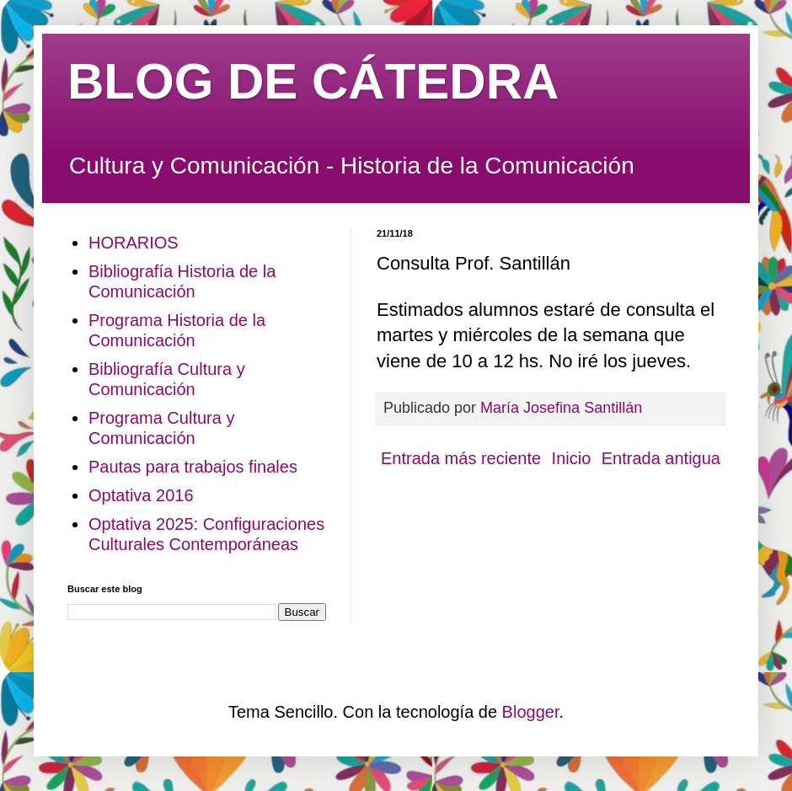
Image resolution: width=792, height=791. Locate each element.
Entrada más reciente (461, 458)
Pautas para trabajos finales (192, 466)
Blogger (530, 712)
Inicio (571, 458)
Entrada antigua (661, 458)
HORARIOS (133, 242)
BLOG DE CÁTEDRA (313, 81)
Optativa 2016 (141, 495)
